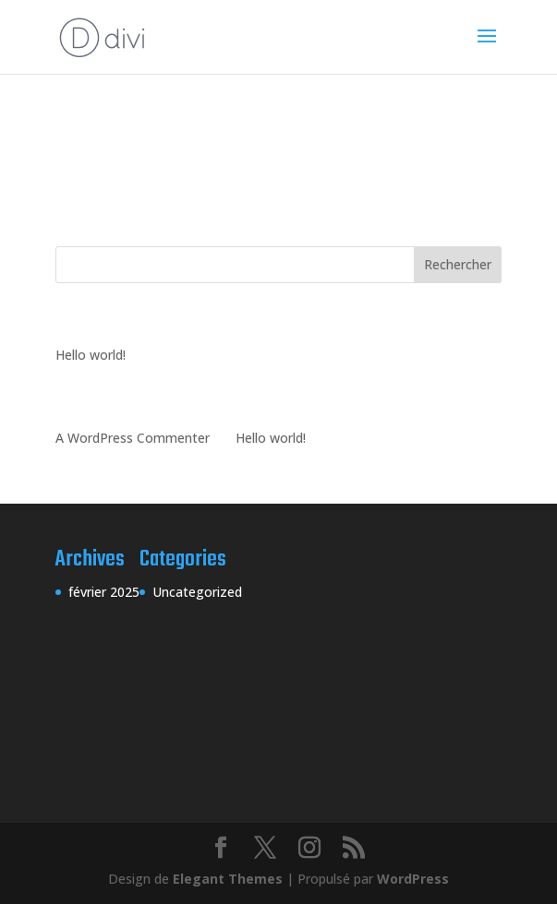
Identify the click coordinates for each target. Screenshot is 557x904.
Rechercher (457, 264)
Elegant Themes (228, 878)
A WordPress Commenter (132, 437)
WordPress (413, 878)
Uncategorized (197, 592)
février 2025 (103, 592)
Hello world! (90, 354)
